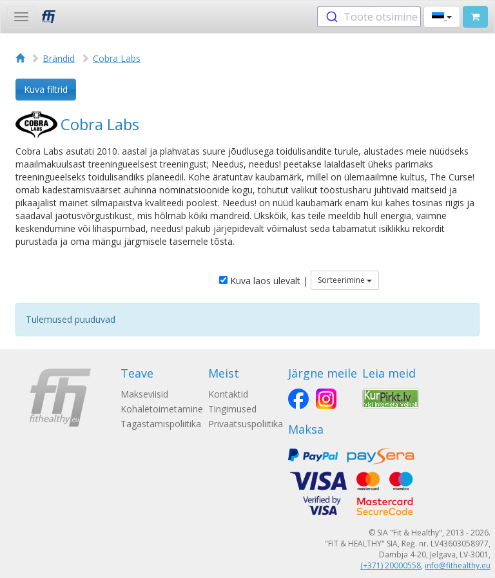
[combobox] (369, 16)
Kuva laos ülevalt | (263, 281)
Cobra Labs (117, 58)
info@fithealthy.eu (457, 565)
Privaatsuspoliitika (245, 424)
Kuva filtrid (46, 89)
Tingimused (232, 409)
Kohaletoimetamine (162, 409)
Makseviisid (144, 394)
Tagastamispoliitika (161, 424)
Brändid (59, 58)
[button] (441, 17)
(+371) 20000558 (390, 565)
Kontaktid (228, 394)
